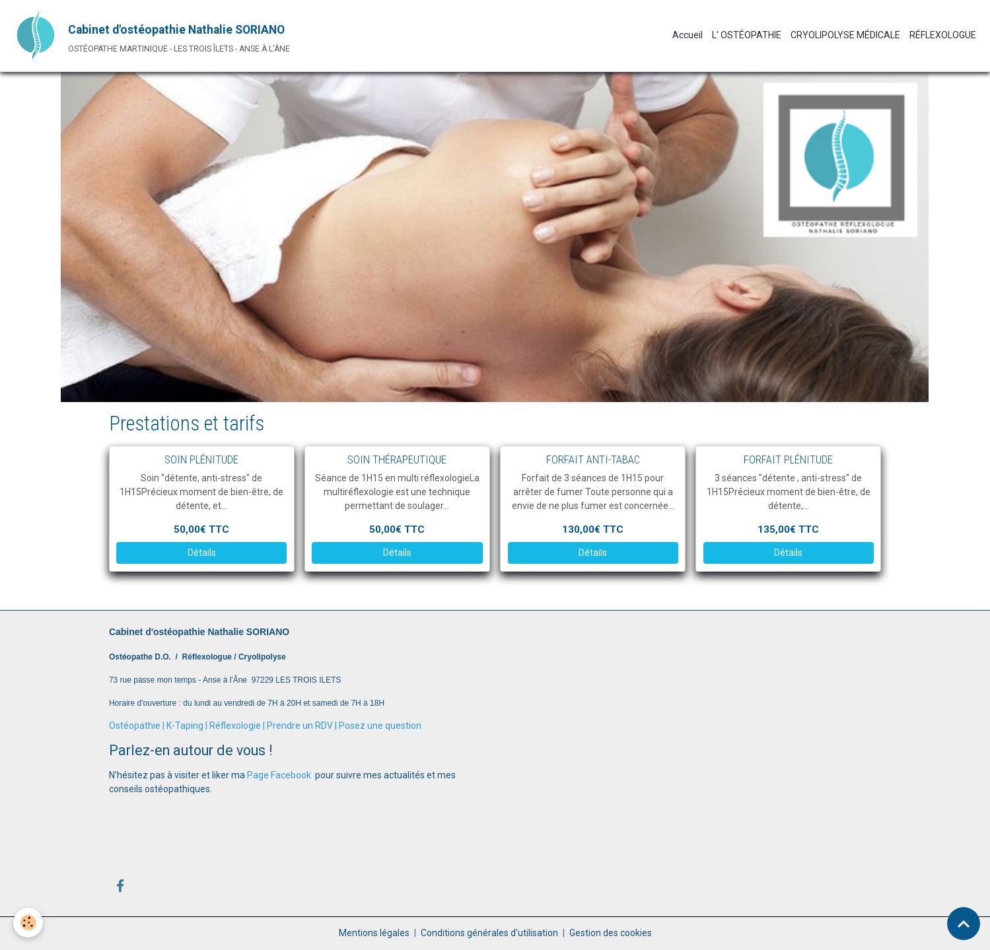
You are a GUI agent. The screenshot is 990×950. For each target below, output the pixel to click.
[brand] (149, 35)
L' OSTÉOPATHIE (746, 35)
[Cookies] (28, 922)
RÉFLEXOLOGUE (942, 35)
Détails (202, 552)
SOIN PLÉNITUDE (201, 459)
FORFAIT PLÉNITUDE (788, 459)
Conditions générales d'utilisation (489, 933)
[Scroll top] (963, 923)
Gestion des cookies (610, 933)
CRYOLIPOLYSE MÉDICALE (845, 35)
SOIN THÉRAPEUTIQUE (396, 459)
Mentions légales (374, 933)
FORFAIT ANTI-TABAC (593, 459)
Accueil (687, 35)
